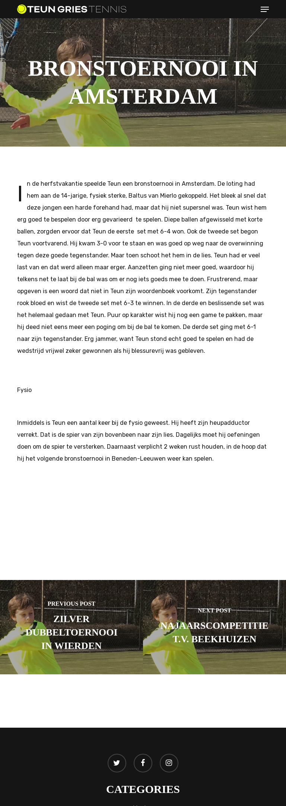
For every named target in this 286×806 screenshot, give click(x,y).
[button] (265, 9)
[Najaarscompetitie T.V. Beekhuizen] (214, 627)
